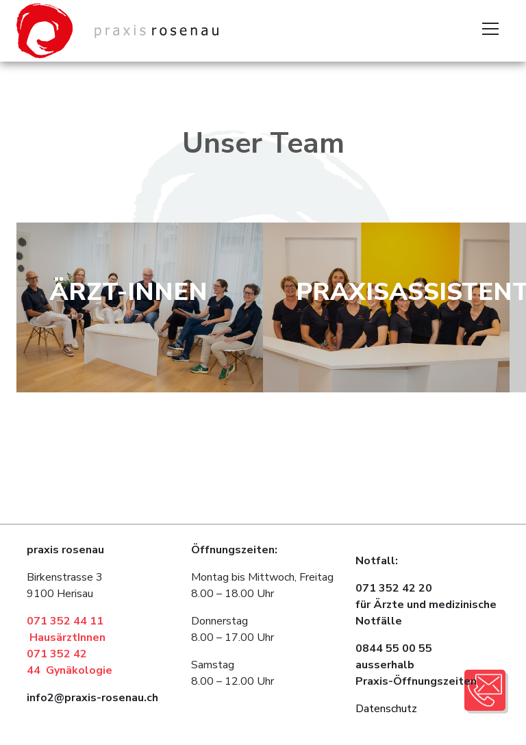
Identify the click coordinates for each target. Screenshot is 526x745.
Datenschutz (386, 708)
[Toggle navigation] (490, 31)
